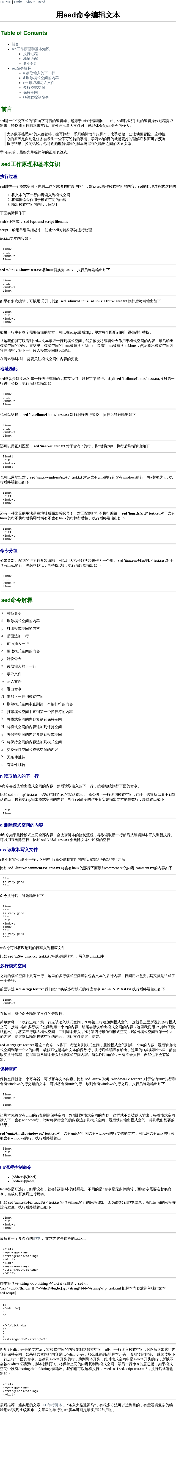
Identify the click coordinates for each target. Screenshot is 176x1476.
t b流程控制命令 (36, 97)
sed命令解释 (21, 68)
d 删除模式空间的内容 (41, 78)
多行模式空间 (34, 87)
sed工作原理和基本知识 (31, 49)
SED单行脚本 (51, 1465)
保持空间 (30, 92)
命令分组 (30, 63)
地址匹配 (30, 59)
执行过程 (30, 54)
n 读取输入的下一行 (39, 73)
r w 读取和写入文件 (39, 83)
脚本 (37, 1282)
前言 (15, 44)
